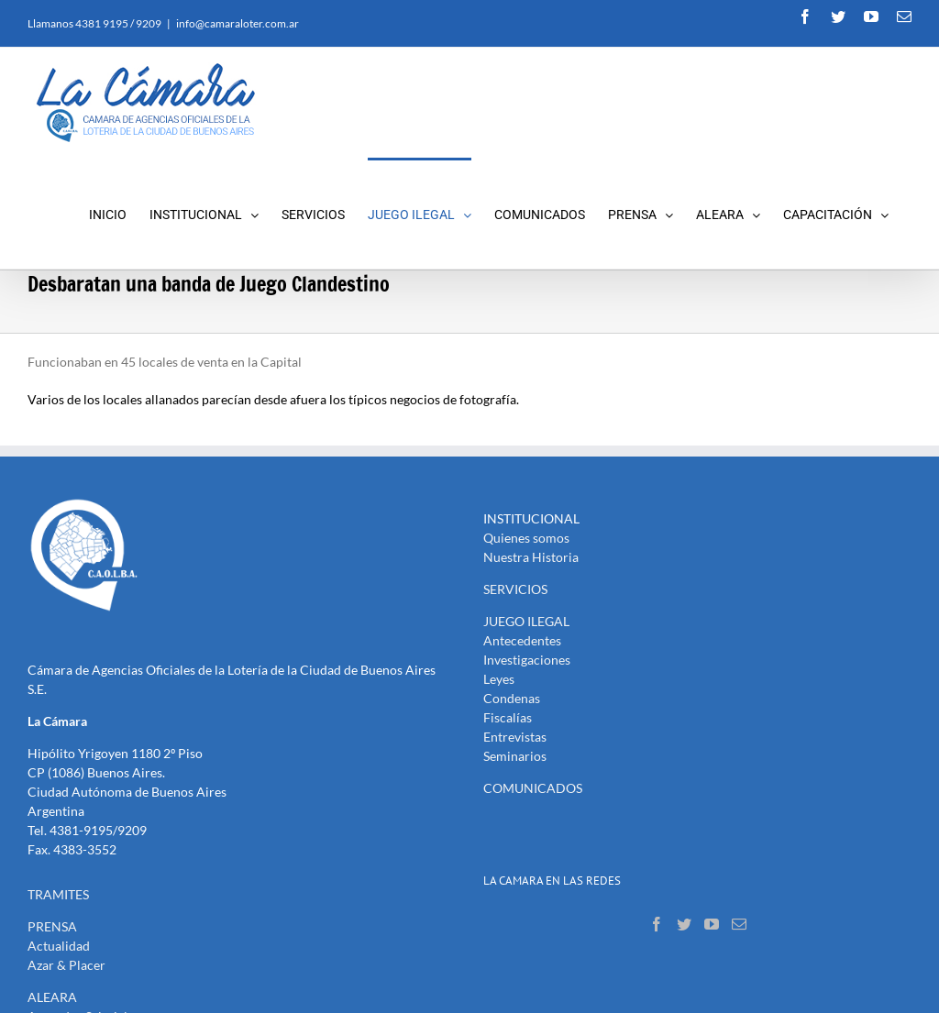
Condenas (511, 698)
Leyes (498, 679)
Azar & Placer (66, 965)
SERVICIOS (515, 589)
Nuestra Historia (531, 557)
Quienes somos (526, 537)
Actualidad (59, 945)
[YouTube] (711, 924)
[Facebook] (656, 924)
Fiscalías (507, 717)
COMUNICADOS (532, 788)
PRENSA (52, 926)
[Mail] (739, 924)
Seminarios (515, 756)
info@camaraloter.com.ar (237, 23)
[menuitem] (119, 213)
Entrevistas (515, 736)
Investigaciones (526, 659)
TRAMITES (58, 894)
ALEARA (52, 997)
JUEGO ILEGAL (526, 621)
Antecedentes (522, 640)
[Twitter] (684, 924)
